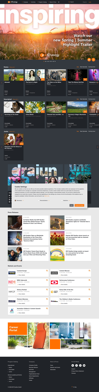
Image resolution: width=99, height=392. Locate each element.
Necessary (19, 200)
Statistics (65, 200)
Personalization (44, 200)
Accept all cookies (79, 205)
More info (47, 196)
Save (72, 205)
